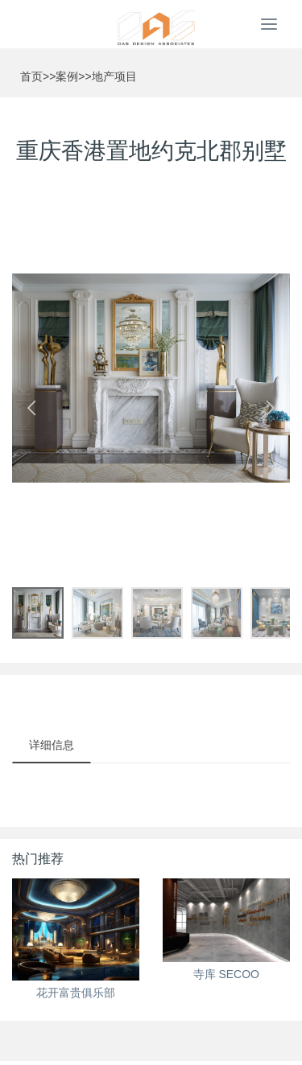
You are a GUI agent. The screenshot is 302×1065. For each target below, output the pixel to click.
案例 (67, 76)
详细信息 (51, 744)
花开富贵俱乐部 (75, 992)
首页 (31, 76)
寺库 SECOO (226, 974)
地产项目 (114, 76)
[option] (151, 377)
